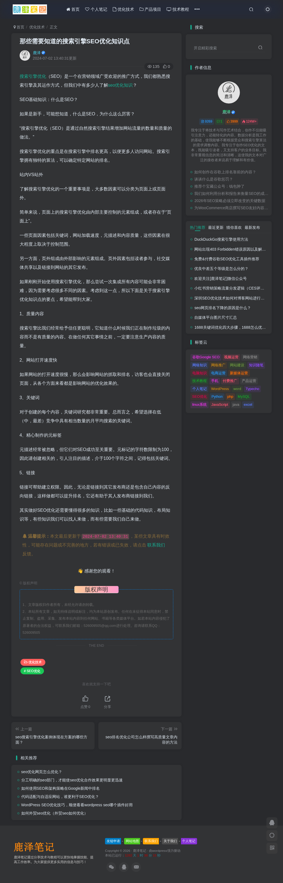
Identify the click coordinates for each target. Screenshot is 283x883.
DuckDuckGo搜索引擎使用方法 (221, 239)
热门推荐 (197, 227)
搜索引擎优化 (33, 76)
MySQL (244, 396)
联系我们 (156, 545)
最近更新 (216, 227)
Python (216, 396)
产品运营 (249, 381)
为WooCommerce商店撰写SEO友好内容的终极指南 (231, 208)
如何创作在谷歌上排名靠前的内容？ (225, 172)
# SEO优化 (32, 671)
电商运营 (218, 373)
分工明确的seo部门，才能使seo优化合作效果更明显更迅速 (72, 780)
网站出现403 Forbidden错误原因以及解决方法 (233, 249)
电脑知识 (199, 373)
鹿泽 (37, 53)
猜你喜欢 (234, 227)
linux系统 (199, 404)
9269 (206, 121)
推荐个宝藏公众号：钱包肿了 (219, 186)
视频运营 (231, 357)
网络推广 (218, 365)
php (230, 396)
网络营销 (250, 357)
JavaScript (219, 404)
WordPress (220, 389)
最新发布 (252, 227)
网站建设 (237, 365)
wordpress (159, 850)
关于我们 (170, 841)
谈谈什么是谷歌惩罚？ (213, 179)
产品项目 (150, 9)
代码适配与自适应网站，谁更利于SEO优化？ (60, 796)
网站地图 (132, 841)
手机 (214, 381)
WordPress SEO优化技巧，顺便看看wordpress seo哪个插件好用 (77, 805)
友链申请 (113, 841)
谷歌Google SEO (206, 357)
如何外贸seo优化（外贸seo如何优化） (54, 813)
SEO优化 (199, 396)
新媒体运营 (239, 373)
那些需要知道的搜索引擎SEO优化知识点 (75, 41)
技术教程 (178, 9)
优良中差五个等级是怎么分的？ (221, 268)
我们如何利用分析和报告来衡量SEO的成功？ (231, 193)
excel (248, 404)
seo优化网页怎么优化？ (41, 772)
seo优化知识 (120, 85)
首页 (73, 9)
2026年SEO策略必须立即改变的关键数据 (229, 200)
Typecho (252, 389)
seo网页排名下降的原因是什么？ (222, 308)
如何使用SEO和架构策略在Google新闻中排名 (60, 788)
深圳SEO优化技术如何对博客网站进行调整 (231, 298)
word (237, 389)
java (236, 404)
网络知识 (199, 365)
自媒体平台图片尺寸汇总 (215, 317)
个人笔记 (96, 9)
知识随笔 (256, 365)
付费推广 (230, 381)
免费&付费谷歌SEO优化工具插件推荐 (226, 259)
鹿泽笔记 (139, 850)
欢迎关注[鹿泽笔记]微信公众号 (220, 278)
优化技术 (123, 9)
